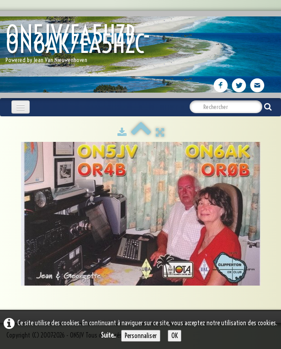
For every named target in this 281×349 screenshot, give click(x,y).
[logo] (140, 46)
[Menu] (20, 107)
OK (174, 336)
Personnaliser (141, 336)
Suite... (108, 335)
